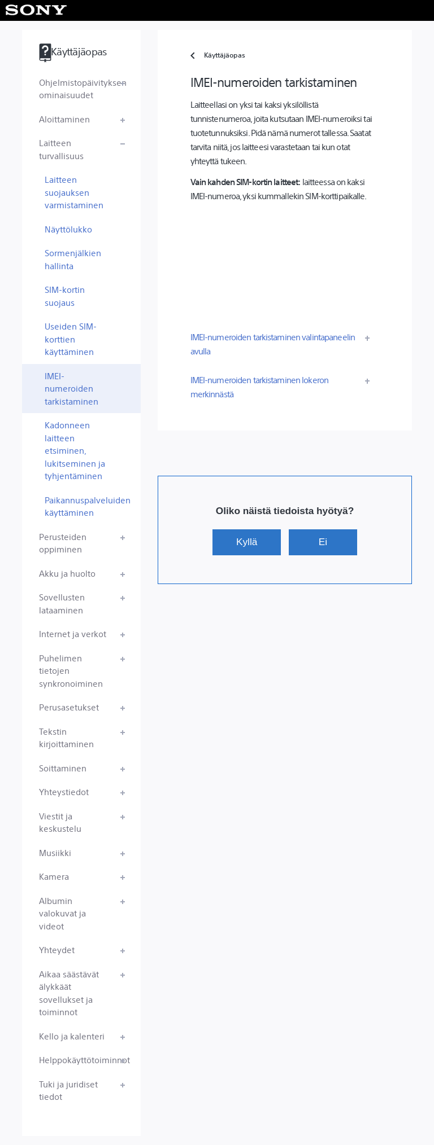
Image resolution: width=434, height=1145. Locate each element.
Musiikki (55, 852)
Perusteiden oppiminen (62, 543)
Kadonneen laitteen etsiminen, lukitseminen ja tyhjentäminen (75, 450)
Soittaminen (62, 767)
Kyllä (246, 541)
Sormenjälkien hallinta (73, 259)
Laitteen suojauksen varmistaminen (74, 192)
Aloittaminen (64, 118)
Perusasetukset (69, 706)
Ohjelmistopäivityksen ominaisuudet (83, 88)
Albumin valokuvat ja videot (62, 913)
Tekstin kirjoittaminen (66, 737)
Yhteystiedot (64, 791)
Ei (323, 541)
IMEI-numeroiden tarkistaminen (71, 388)
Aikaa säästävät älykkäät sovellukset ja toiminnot (69, 992)
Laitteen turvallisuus (61, 149)
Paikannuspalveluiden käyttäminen (88, 506)
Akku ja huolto (67, 573)
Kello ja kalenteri (72, 1035)
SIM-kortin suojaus (65, 296)
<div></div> (285, 262)
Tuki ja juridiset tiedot (68, 1090)
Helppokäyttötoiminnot (84, 1059)
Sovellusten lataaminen (62, 603)
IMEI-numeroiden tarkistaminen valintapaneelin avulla (272, 343)
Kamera (54, 876)
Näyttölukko (68, 228)
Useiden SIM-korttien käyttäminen (71, 339)
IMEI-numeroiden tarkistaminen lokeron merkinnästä (259, 386)
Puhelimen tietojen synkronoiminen (71, 670)
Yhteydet (57, 949)
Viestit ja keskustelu (60, 822)
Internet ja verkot (72, 633)
